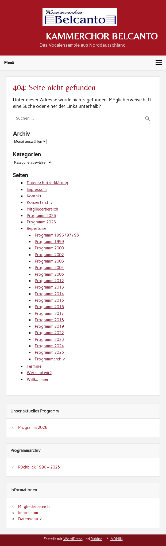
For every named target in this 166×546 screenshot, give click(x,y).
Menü (9, 62)
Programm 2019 (49, 326)
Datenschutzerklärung (47, 182)
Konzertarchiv (40, 202)
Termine (34, 366)
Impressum (37, 189)
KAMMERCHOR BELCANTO (101, 36)
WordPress (73, 539)
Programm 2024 (49, 346)
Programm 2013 (49, 287)
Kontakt (34, 196)
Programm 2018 (49, 320)
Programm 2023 (49, 339)
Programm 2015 (49, 300)
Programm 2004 (49, 267)
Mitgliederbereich (42, 209)
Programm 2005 (49, 274)
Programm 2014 (49, 294)
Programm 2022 (49, 332)
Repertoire (36, 228)
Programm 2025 (49, 352)
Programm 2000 (49, 248)
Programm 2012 (49, 280)
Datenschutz (30, 519)
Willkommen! (39, 379)
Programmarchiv (50, 359)
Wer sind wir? (39, 372)
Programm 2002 (49, 254)
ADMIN (116, 539)
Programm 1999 (49, 241)
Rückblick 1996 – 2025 (39, 467)
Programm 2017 (49, 313)
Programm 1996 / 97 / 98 (57, 235)
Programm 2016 (49, 306)
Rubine (96, 539)
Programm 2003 (49, 261)
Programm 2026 (41, 215)
